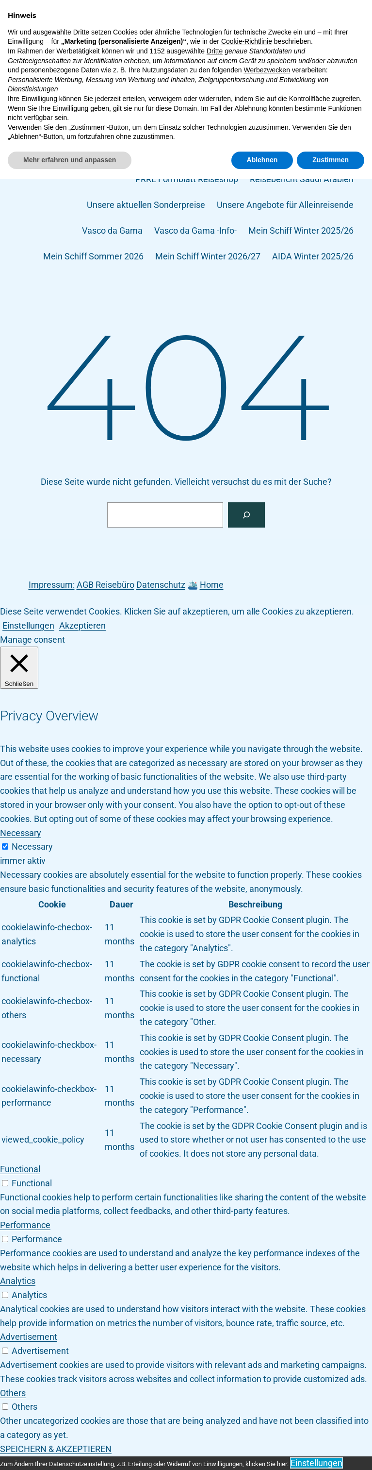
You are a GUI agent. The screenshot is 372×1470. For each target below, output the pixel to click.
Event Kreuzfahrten (316, 51)
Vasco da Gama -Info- (195, 230)
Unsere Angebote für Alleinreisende (285, 205)
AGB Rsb (124, 51)
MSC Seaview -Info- (316, 128)
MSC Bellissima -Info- (219, 102)
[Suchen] (246, 515)
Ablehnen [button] (262, 1451)
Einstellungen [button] (28, 625)
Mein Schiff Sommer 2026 (93, 256)
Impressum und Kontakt (67, 76)
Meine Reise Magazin (312, 76)
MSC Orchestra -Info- (140, 128)
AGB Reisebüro (105, 585)
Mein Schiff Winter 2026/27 (207, 256)
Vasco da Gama (112, 230)
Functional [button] (20, 1169)
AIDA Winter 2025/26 (313, 256)
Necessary (32, 846)
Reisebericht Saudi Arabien (302, 179)
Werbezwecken (266, 1362)
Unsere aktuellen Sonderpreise (146, 205)
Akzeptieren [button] (82, 625)
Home (212, 585)
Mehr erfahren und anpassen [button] (69, 1451)
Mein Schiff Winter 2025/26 (301, 230)
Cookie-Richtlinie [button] (246, 1333)
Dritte (215, 1342)
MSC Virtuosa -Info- (237, 153)
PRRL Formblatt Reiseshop (186, 179)
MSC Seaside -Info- (229, 128)
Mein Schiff (237, 76)
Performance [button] (25, 1225)
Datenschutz (177, 51)
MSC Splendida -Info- (147, 153)
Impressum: (52, 585)
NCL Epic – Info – (320, 153)
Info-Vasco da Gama (165, 76)
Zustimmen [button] (330, 1451)
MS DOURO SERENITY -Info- (112, 102)
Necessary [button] (20, 833)
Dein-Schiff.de (44, 25)
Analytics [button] (17, 1281)
